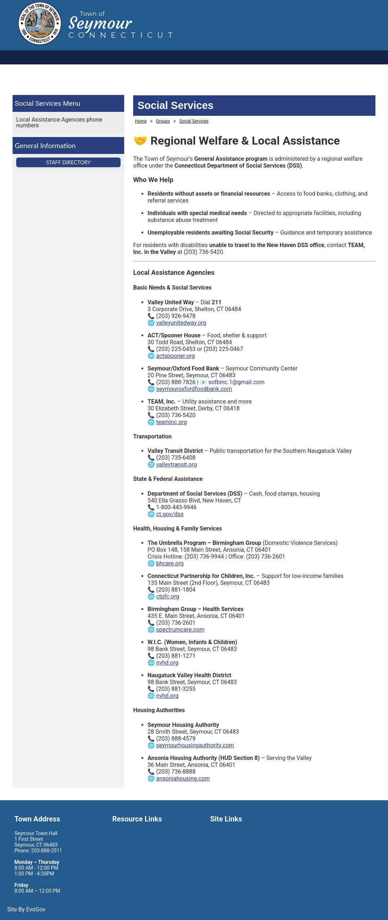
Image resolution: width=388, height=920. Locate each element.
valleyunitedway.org (181, 322)
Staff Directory (68, 162)
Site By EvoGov (26, 909)
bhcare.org (170, 563)
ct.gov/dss (170, 514)
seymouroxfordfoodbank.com (194, 389)
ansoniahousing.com (183, 778)
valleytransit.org (176, 464)
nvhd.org (167, 662)
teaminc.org (171, 422)
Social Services (38, 103)
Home (140, 121)
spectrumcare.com (180, 629)
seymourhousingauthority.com (195, 745)
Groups (163, 121)
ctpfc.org (167, 596)
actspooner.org (175, 355)
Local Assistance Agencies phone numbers (59, 122)
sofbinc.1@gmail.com (236, 382)
